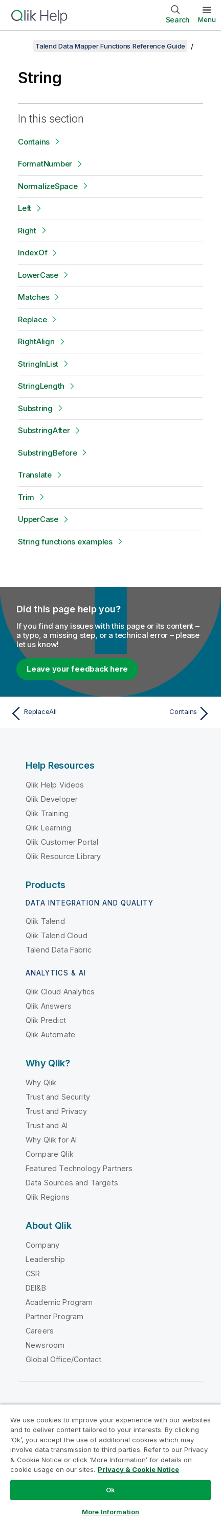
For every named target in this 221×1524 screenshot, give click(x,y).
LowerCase (38, 275)
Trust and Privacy (56, 1111)
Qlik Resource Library (63, 856)
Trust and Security (58, 1096)
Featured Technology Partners (79, 1168)
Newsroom (45, 1345)
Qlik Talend (45, 921)
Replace (32, 319)
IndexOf (32, 252)
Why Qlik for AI (51, 1139)
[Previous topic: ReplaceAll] (58, 713)
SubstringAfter (44, 430)
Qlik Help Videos (55, 784)
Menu (207, 19)
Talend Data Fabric (59, 949)
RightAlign (36, 341)
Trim (26, 497)
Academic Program (59, 1302)
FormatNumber (45, 164)
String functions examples (65, 541)
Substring (35, 408)
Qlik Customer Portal (62, 842)
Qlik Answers (49, 1006)
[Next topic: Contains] (163, 713)
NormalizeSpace (48, 186)
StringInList (38, 364)
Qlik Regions (48, 1197)
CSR (33, 1273)
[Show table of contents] (20, 46)
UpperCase (38, 519)
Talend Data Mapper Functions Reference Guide (110, 46)
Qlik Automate (50, 1034)
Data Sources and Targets (72, 1182)
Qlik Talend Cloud (56, 935)
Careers (40, 1330)
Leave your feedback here (77, 669)
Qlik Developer (52, 799)
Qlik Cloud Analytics (60, 991)
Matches (33, 297)
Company (42, 1245)
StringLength (41, 386)
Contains (34, 142)
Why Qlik (41, 1082)
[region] (110, 1464)
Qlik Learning (48, 827)
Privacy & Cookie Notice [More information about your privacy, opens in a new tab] (138, 1469)
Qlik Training (47, 813)
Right (27, 230)
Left (24, 208)
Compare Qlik (50, 1154)
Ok (110, 1490)
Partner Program (54, 1316)
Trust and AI (47, 1125)
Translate (35, 475)
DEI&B (36, 1287)
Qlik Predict (46, 1020)
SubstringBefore (47, 453)
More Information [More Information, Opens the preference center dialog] (110, 1512)
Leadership (45, 1259)
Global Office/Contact (63, 1359)
